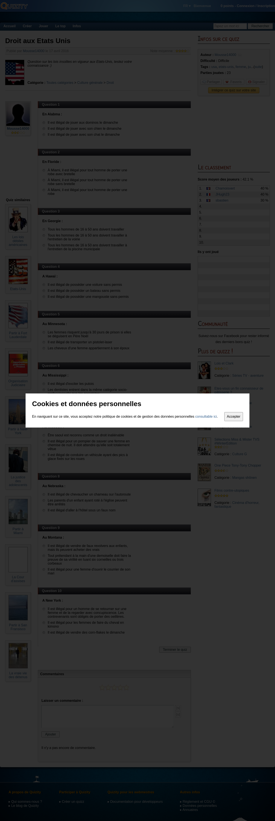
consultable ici (206, 416)
